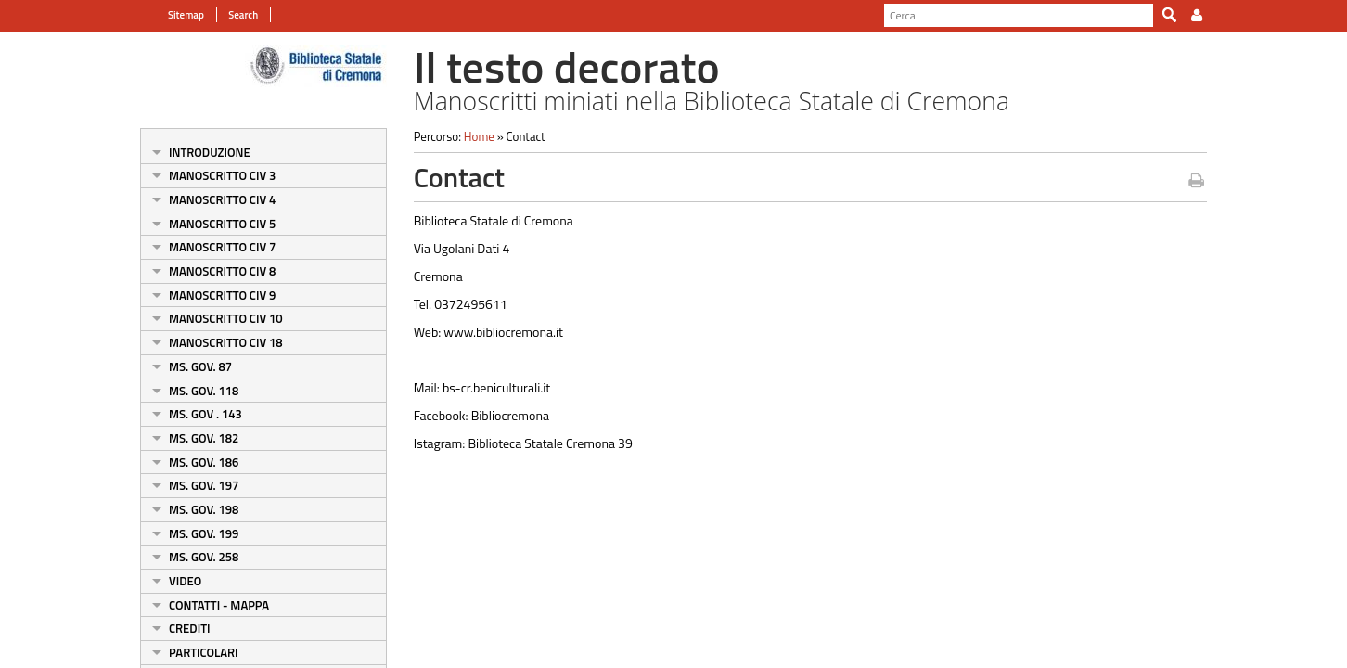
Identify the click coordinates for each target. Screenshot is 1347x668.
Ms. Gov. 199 (203, 533)
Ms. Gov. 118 (203, 390)
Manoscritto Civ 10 (226, 318)
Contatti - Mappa (219, 605)
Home (479, 136)
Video (185, 581)
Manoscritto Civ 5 (222, 223)
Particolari (203, 652)
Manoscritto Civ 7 (222, 247)
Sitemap (186, 14)
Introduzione (209, 152)
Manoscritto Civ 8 (222, 271)
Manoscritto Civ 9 (222, 295)
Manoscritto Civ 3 (222, 175)
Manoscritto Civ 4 (222, 199)
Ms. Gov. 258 (203, 556)
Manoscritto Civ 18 (226, 342)
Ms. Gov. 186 (203, 462)
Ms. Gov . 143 (205, 414)
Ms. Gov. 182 (203, 438)
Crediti (189, 628)
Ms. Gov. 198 (203, 509)
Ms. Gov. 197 (203, 485)
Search (242, 14)
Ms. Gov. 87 (200, 366)
